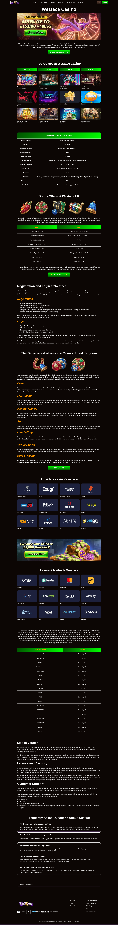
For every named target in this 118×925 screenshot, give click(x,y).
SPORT (53, 2)
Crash (69, 69)
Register (105, 2)
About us (72, 900)
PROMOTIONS (71, 2)
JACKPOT (80, 2)
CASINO (35, 2)
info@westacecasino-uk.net (93, 911)
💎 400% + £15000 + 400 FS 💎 (59, 52)
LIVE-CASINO (44, 2)
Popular (27, 69)
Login (99, 2)
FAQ (87, 908)
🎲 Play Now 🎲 (59, 468)
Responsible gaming (91, 900)
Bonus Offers (73, 906)
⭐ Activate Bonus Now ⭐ (59, 274)
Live (48, 69)
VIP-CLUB (61, 2)
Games (72, 903)
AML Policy (89, 906)
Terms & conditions (91, 903)
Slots (90, 69)
